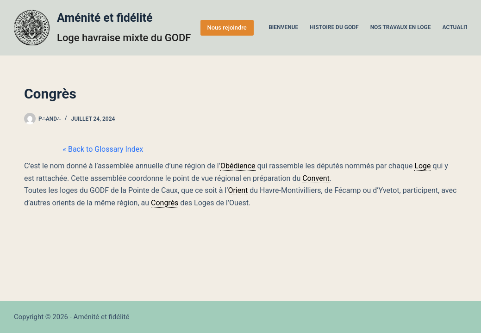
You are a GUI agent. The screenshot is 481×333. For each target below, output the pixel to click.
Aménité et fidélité (105, 18)
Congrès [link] (164, 202)
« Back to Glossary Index (64, 149)
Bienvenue (283, 27)
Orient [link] (238, 190)
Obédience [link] (238, 165)
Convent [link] (316, 178)
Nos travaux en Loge (400, 27)
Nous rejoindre (227, 27)
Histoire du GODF (334, 27)
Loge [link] (422, 165)
